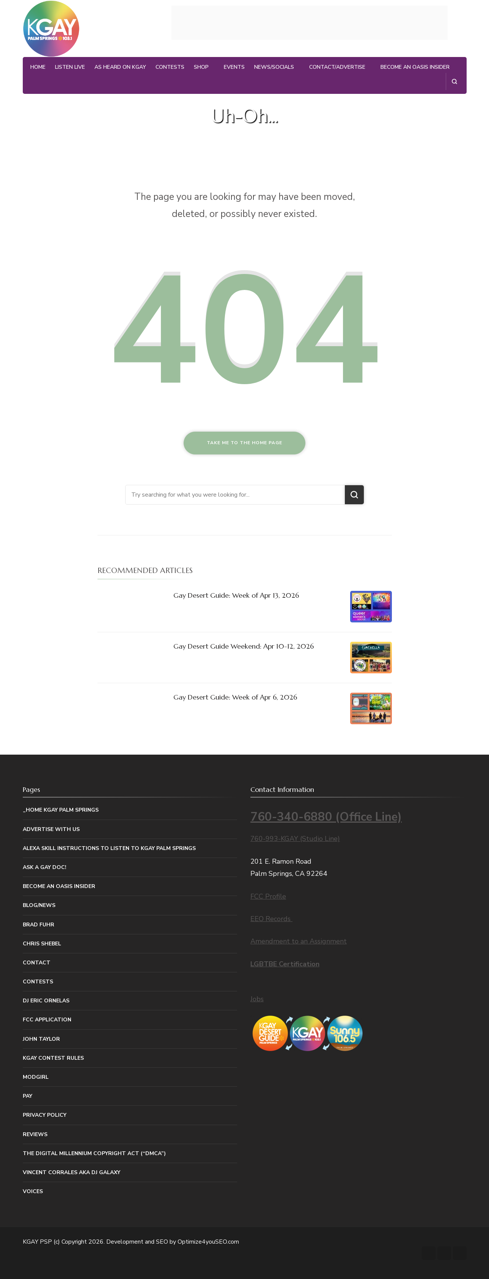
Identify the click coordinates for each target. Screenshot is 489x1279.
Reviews (35, 1134)
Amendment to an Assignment (298, 941)
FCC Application (47, 1019)
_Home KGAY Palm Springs (61, 810)
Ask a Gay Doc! (44, 867)
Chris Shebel (42, 943)
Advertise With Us (51, 829)
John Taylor (41, 1039)
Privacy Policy (44, 1115)
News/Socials (274, 67)
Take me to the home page (244, 443)
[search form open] (454, 81)
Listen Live (70, 67)
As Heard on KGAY (120, 67)
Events (234, 67)
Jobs (257, 999)
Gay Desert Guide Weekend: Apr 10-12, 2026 (243, 646)
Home (38, 67)
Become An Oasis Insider (415, 67)
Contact (36, 962)
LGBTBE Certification (284, 964)
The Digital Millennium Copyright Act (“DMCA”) (94, 1153)
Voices (33, 1191)
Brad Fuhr (38, 924)
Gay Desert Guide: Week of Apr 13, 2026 (236, 595)
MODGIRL (36, 1077)
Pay (27, 1096)
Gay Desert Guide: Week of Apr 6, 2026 (235, 697)
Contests (170, 67)
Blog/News (39, 905)
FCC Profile (268, 896)
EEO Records (271, 918)
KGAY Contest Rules (53, 1058)
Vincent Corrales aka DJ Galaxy (71, 1172)
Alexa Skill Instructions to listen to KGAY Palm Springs (109, 848)
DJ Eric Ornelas (46, 1000)
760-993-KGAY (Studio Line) (295, 838)
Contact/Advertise (337, 67)
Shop (201, 67)
